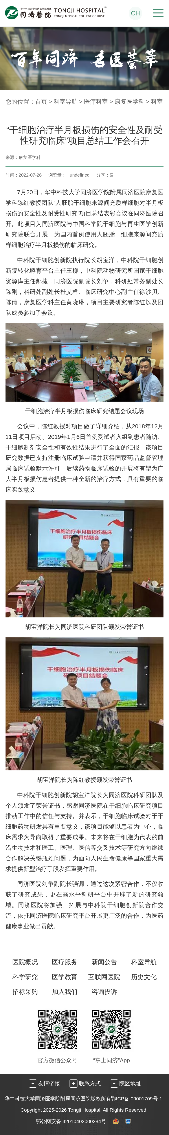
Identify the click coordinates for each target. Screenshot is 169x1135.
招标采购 (25, 992)
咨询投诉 (104, 992)
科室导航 (65, 101)
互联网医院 (104, 977)
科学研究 (25, 977)
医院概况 (25, 962)
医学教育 (64, 977)
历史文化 (144, 977)
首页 (41, 101)
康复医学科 (129, 101)
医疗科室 (96, 101)
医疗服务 (64, 962)
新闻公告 (104, 962)
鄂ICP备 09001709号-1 (136, 1098)
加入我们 (64, 992)
